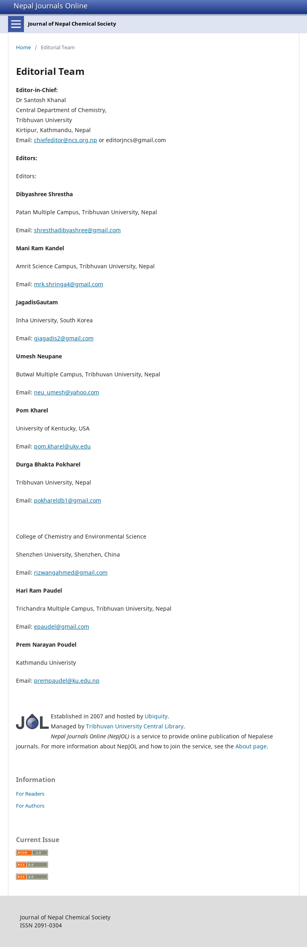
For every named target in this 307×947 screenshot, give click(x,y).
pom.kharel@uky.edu (62, 446)
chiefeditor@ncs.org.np (65, 140)
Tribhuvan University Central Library (134, 726)
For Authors (30, 805)
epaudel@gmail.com (61, 626)
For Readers (30, 793)
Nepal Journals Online (51, 5)
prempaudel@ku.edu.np (67, 680)
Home (23, 47)
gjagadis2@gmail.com (64, 338)
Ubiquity (156, 716)
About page (251, 746)
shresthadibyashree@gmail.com (77, 230)
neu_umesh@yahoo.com (66, 392)
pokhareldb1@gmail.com (67, 500)
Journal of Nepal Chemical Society (72, 23)
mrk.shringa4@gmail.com (68, 284)
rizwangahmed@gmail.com (71, 572)
